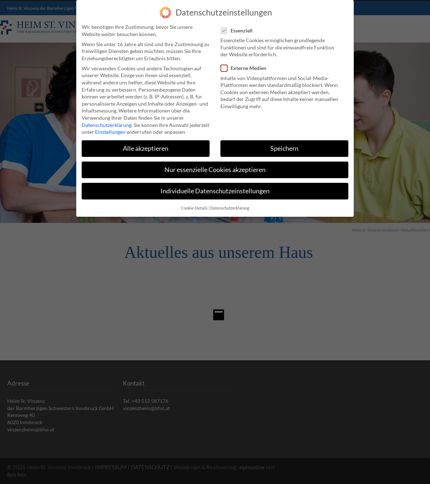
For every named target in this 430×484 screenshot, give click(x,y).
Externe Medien (246, 67)
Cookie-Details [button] (194, 207)
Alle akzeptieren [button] (145, 148)
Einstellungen (110, 131)
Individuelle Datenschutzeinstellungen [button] (215, 190)
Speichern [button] (284, 148)
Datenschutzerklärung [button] (229, 207)
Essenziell (239, 29)
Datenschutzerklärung (107, 124)
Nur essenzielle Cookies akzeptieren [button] (215, 169)
